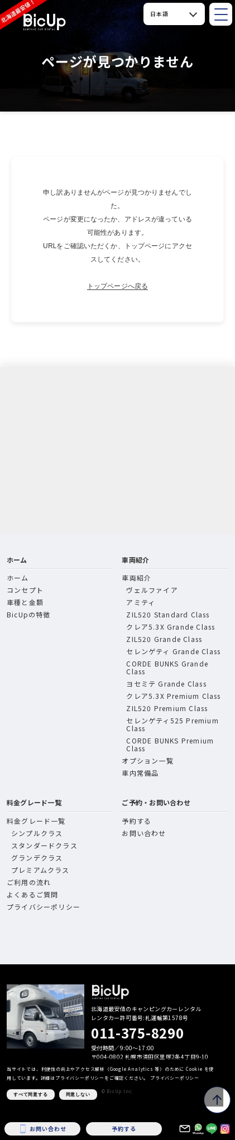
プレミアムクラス (40, 870)
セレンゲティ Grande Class (173, 651)
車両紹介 (135, 559)
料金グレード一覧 (34, 802)
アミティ (140, 602)
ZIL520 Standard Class (167, 614)
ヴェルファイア (152, 590)
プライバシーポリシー (43, 906)
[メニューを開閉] (220, 14)
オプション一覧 (147, 760)
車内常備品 (140, 772)
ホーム (17, 559)
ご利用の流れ (29, 882)
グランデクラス (37, 857)
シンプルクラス (37, 833)
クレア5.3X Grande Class (170, 626)
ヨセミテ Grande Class (166, 683)
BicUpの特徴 (29, 614)
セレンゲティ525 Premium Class (172, 724)
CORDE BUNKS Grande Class (167, 667)
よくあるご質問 (32, 894)
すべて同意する (30, 1094)
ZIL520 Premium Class (167, 708)
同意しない (78, 1094)
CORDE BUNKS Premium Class (170, 744)
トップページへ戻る (117, 286)
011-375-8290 (137, 1032)
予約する (136, 820)
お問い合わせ (144, 833)
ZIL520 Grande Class (164, 639)
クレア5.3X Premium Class (173, 696)
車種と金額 (25, 602)
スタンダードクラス (44, 845)
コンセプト (25, 590)
